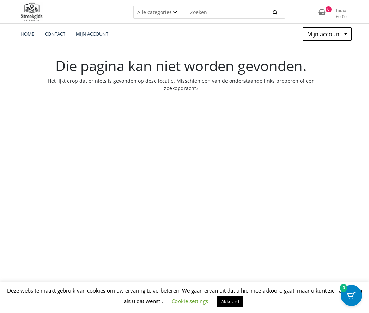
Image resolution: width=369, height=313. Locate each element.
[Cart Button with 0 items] (351, 295)
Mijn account (325, 34)
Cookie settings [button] (189, 301)
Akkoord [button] (230, 301)
